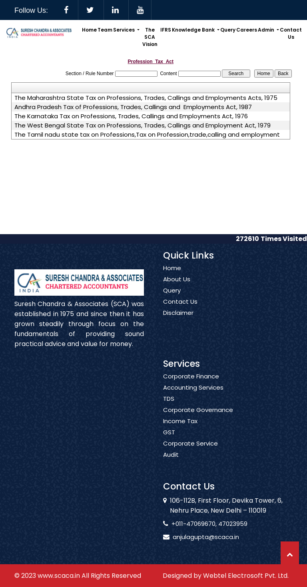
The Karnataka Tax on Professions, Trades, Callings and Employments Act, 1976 (131, 116)
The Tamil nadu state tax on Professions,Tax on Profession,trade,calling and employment (147, 134)
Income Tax (180, 428)
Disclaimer (178, 320)
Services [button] (124, 29)
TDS (168, 406)
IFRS (165, 29)
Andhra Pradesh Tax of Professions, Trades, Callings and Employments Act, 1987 (133, 107)
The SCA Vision (149, 37)
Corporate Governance (198, 417)
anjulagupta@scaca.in (198, 537)
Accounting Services (193, 395)
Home (89, 29)
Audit (171, 462)
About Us (176, 287)
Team (105, 29)
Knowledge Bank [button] (194, 29)
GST (169, 440)
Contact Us (291, 33)
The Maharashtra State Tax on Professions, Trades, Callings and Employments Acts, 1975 (145, 98)
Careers (246, 29)
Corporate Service (190, 451)
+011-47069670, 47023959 (202, 523)
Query (227, 29)
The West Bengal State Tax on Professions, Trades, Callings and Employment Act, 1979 (142, 125)
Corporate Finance (191, 384)
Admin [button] (266, 29)
